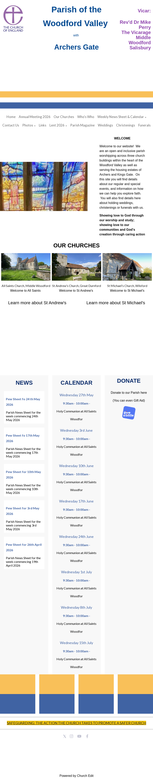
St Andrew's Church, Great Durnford (76, 286)
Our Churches (64, 117)
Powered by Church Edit (77, 775)
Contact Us (10, 125)
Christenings (125, 125)
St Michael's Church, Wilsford (127, 286)
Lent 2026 (56, 125)
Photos (27, 125)
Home (11, 117)
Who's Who (85, 117)
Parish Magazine (82, 125)
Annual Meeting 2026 (34, 117)
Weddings (105, 125)
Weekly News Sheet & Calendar (120, 117)
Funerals (144, 125)
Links (42, 125)
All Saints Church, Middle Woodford (26, 286)
